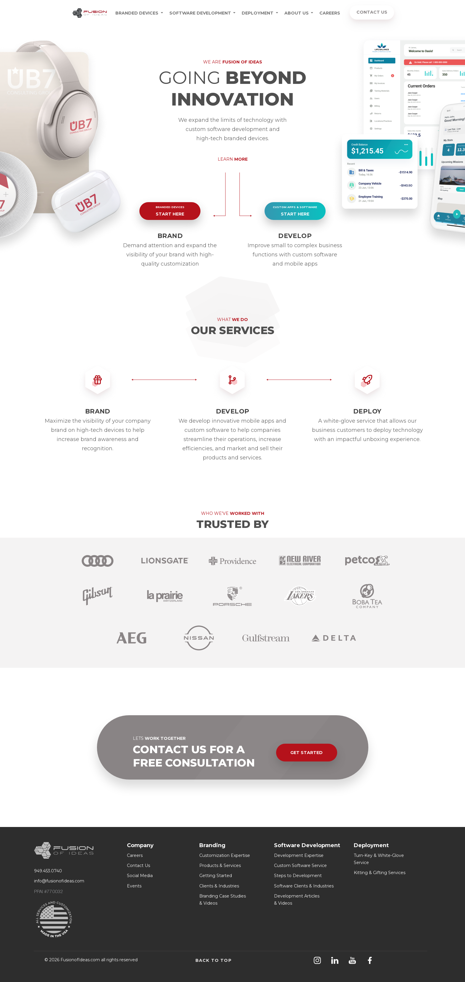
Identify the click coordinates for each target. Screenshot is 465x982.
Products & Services (220, 865)
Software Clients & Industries (304, 886)
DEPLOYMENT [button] (258, 13)
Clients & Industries (219, 886)
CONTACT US (371, 12)
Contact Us (138, 865)
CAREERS (329, 13)
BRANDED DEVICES (137, 13)
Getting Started (215, 875)
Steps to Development (298, 875)
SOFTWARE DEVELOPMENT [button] (200, 13)
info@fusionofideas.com (59, 881)
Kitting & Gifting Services (379, 872)
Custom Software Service (300, 865)
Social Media (140, 875)
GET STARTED (306, 752)
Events (134, 886)
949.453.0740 (48, 871)
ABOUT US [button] (297, 13)
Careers (135, 855)
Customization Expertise (224, 855)
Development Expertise (299, 855)
